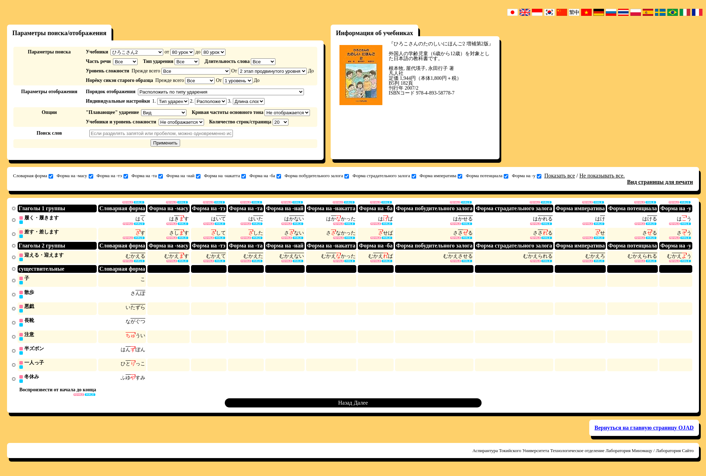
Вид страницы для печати (660, 182)
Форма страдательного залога (384, 176)
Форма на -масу (75, 176)
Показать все (559, 176)
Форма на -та (147, 176)
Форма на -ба (265, 176)
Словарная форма (33, 176)
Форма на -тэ (112, 176)
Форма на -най (183, 176)
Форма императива (441, 176)
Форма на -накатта (225, 176)
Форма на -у (526, 176)
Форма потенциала (487, 176)
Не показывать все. (602, 176)
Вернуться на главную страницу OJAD (644, 432)
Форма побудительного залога (317, 176)
